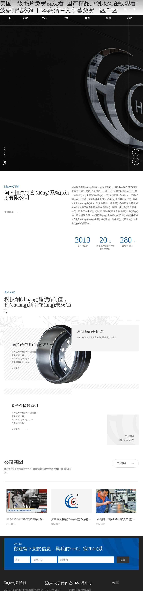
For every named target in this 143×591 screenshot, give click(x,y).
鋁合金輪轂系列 (25, 406)
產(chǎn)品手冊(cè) (90, 331)
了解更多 (9, 212)
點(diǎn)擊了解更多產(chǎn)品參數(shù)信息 (96, 337)
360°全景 (126, 2)
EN (136, 2)
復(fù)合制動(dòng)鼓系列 (33, 345)
